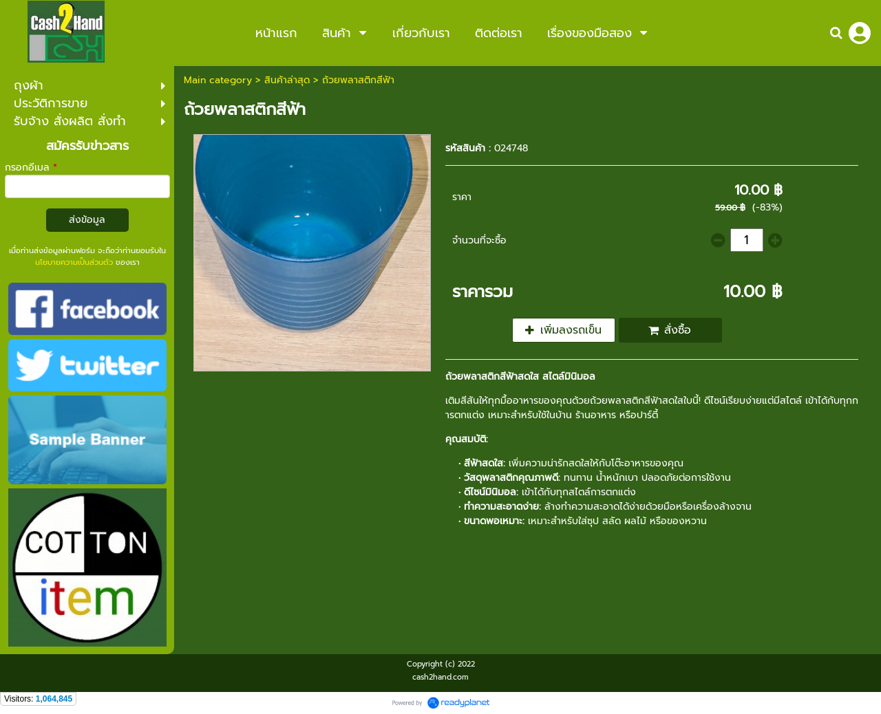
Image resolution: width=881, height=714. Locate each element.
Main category (218, 80)
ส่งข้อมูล (87, 220)
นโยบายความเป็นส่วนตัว (74, 262)
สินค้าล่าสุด (287, 80)
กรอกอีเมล (31, 167)
